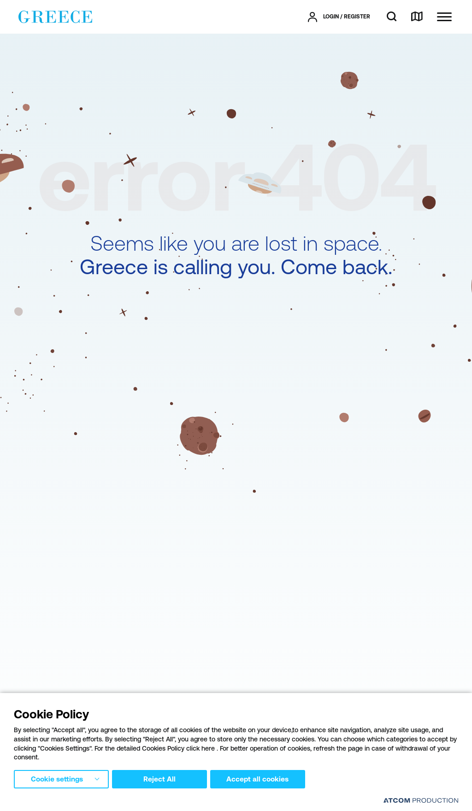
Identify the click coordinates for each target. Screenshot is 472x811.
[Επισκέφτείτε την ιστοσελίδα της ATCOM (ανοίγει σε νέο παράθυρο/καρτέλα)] (421, 800)
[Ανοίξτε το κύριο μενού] (444, 16)
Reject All (161, 778)
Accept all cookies (260, 778)
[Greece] (55, 16)
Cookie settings (56, 778)
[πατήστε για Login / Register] (339, 17)
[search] (391, 17)
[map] (416, 17)
